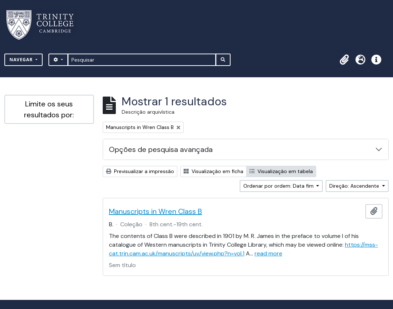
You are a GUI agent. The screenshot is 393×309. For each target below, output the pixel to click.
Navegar (21, 59)
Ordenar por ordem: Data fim (279, 186)
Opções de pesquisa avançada (161, 149)
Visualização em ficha (213, 171)
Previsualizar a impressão (140, 171)
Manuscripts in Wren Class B (155, 211)
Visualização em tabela (281, 171)
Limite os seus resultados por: (49, 109)
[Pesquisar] (142, 60)
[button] (344, 60)
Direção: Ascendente (355, 186)
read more (268, 253)
